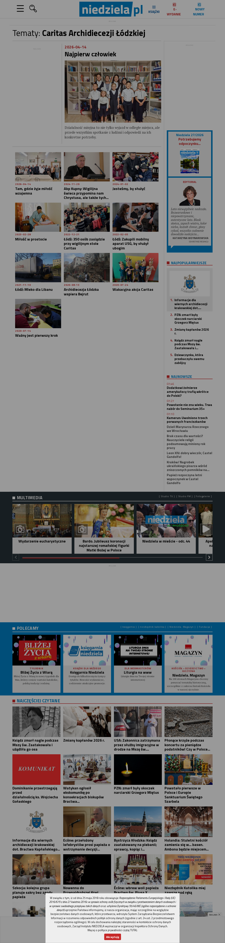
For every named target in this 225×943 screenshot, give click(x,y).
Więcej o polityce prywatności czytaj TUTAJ (112, 930)
